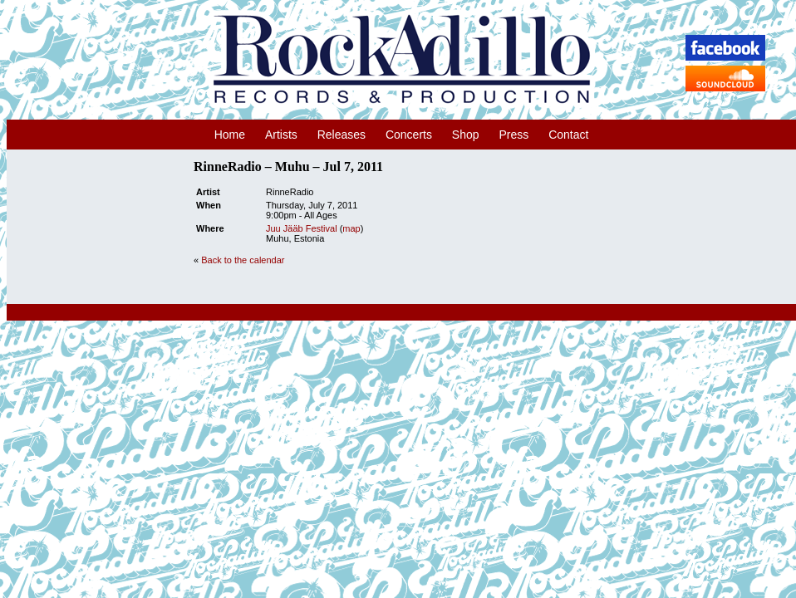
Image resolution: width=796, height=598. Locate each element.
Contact (568, 134)
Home (229, 134)
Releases (341, 134)
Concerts (409, 134)
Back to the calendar (242, 260)
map (351, 228)
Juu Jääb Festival (301, 228)
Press (513, 134)
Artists (281, 134)
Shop (465, 134)
